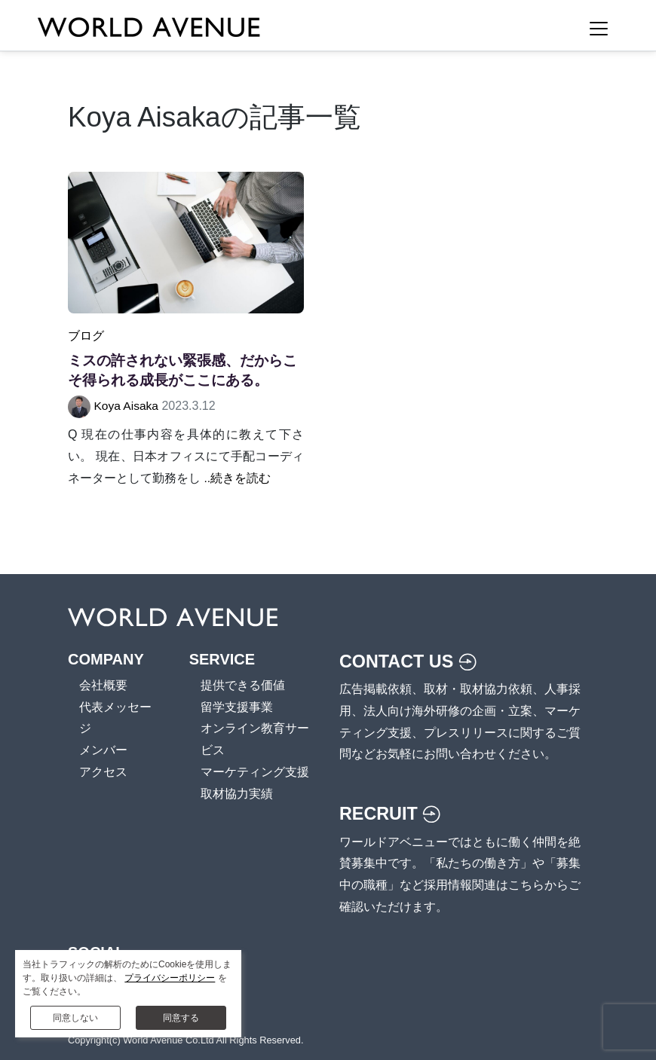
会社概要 (103, 684)
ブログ (86, 335)
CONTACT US (409, 660)
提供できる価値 (243, 684)
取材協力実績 (237, 793)
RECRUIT (391, 813)
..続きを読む (237, 477)
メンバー (103, 750)
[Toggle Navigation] (599, 29)
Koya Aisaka (126, 405)
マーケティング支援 (255, 771)
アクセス (103, 771)
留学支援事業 (237, 706)
